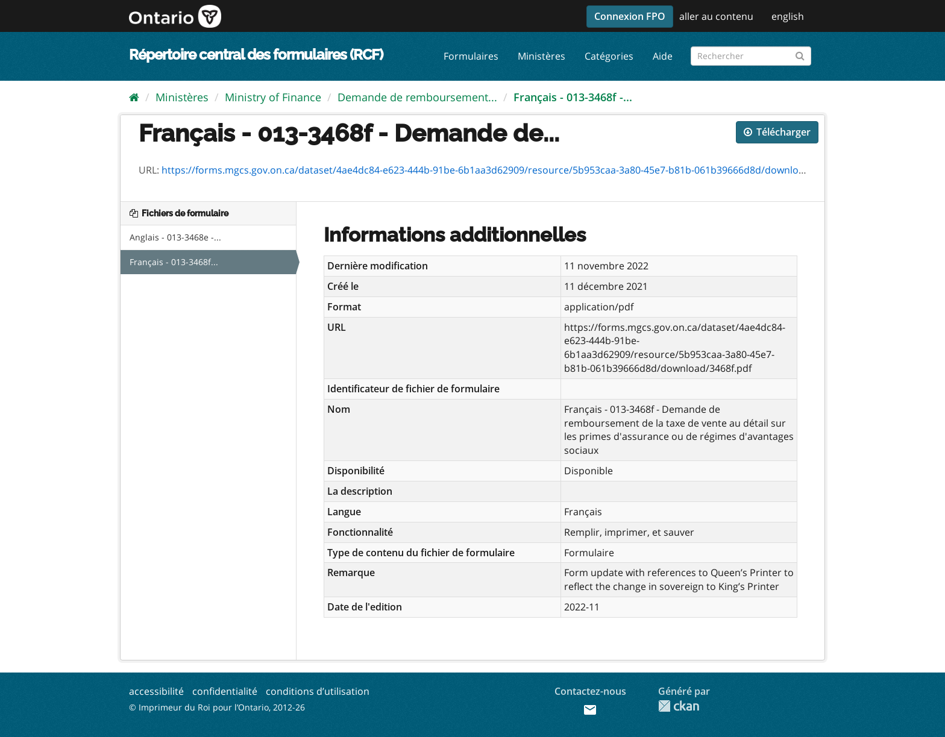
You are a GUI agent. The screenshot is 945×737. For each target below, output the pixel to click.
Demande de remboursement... (417, 97)
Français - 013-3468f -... (572, 97)
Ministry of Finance (273, 97)
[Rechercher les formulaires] (751, 56)
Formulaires (471, 56)
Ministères (541, 56)
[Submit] (800, 54)
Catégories (609, 56)
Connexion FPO (629, 16)
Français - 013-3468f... (174, 262)
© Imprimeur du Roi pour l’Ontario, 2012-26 (217, 707)
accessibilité (156, 691)
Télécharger (777, 132)
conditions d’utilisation (317, 691)
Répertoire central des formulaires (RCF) (256, 54)
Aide (663, 56)
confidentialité (224, 691)
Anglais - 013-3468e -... (175, 237)
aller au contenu (716, 16)
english (787, 16)
